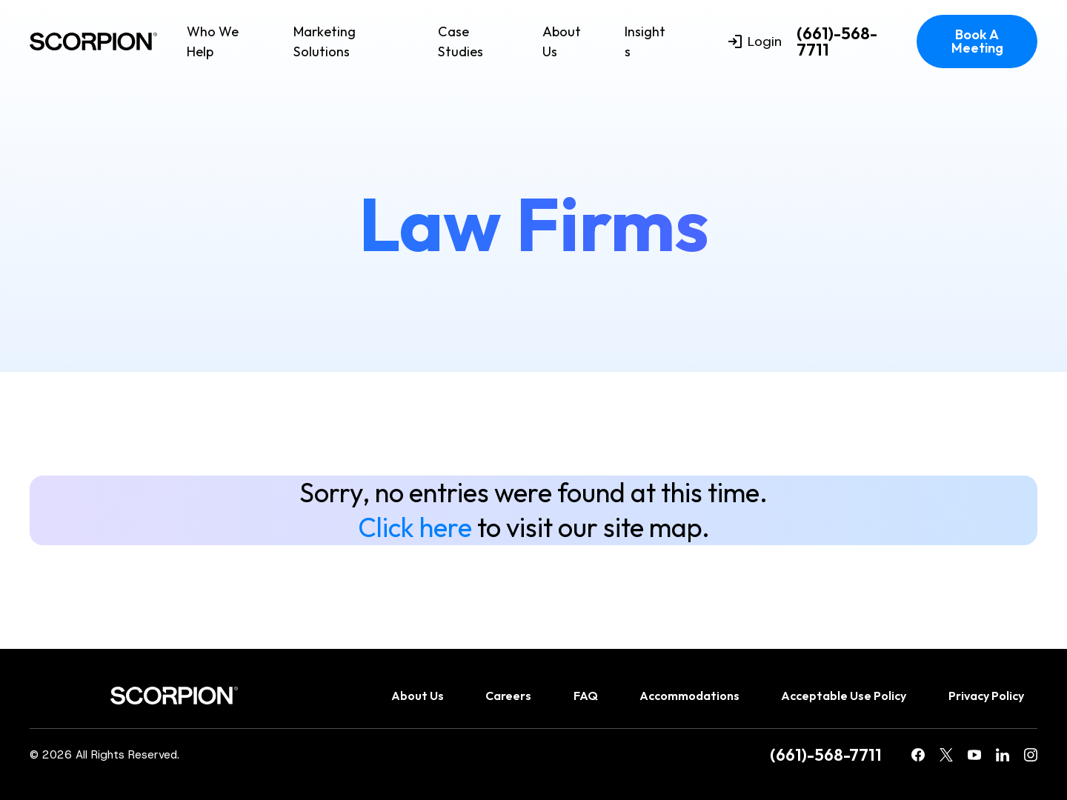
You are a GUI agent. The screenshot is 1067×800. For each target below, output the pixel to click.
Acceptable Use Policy (843, 695)
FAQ (586, 695)
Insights (645, 41)
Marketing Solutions (324, 41)
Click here (415, 527)
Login (755, 41)
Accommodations (689, 695)
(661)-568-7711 (837, 42)
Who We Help (213, 41)
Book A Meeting (977, 41)
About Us (561, 41)
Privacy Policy (986, 695)
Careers (508, 695)
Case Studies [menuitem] (460, 41)
